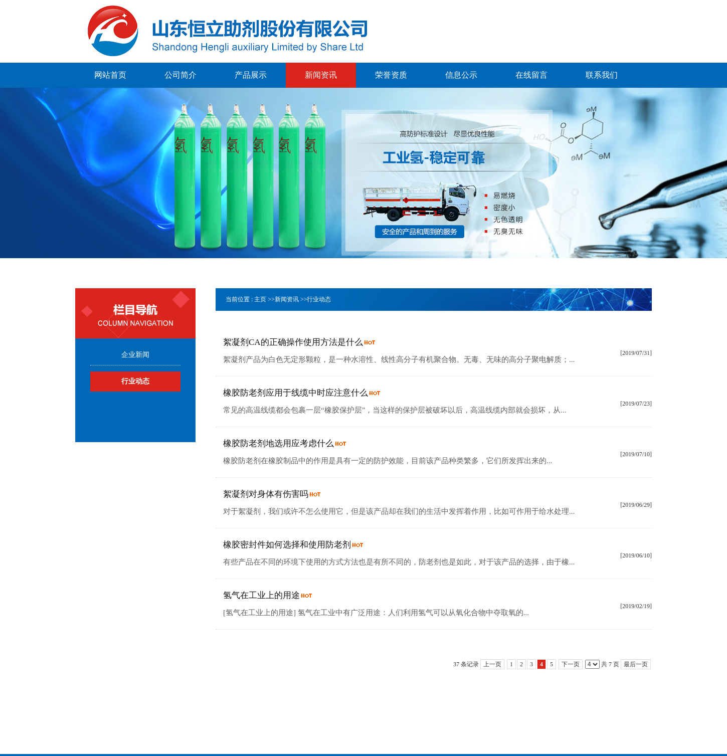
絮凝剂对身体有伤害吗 (265, 494)
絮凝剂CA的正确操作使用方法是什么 (293, 342)
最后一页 (636, 664)
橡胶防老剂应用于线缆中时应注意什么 (295, 393)
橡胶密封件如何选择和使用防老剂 (287, 544)
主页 (260, 299)
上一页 (492, 664)
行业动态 (319, 299)
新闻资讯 (287, 299)
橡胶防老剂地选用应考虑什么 (278, 443)
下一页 (571, 664)
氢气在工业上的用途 (261, 595)
